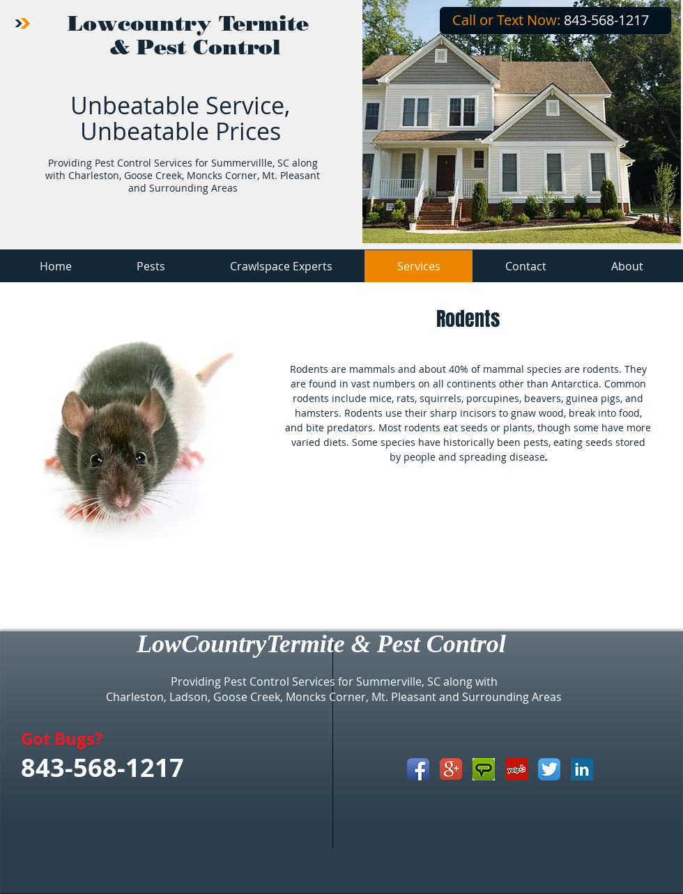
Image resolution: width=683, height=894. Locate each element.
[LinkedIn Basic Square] (582, 769)
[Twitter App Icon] (549, 769)
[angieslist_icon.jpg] (484, 769)
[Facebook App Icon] (418, 769)
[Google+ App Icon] (451, 769)
